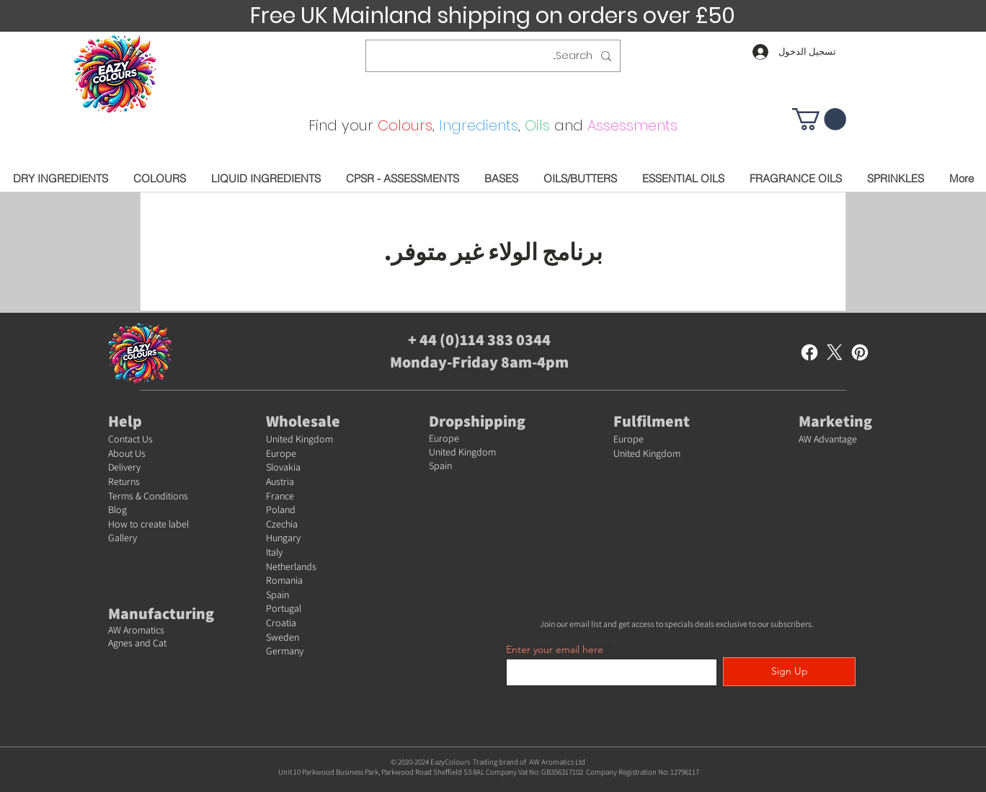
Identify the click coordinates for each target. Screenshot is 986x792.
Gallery (122, 537)
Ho (114, 523)
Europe (281, 453)
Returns (124, 481)
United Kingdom (299, 438)
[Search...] (494, 55)
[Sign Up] (789, 671)
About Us (127, 453)
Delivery (124, 466)
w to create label (154, 523)
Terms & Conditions (148, 495)
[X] (834, 352)
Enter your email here (554, 649)
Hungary (283, 537)
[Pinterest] (860, 352)
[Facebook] (809, 352)
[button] (819, 119)
